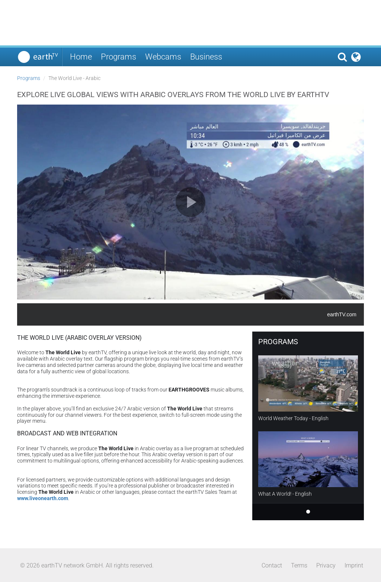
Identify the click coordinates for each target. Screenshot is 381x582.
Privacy (326, 565)
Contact (272, 565)
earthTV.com (341, 314)
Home (81, 56)
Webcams (163, 56)
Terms (299, 565)
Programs (118, 56)
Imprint (354, 565)
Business (206, 56)
